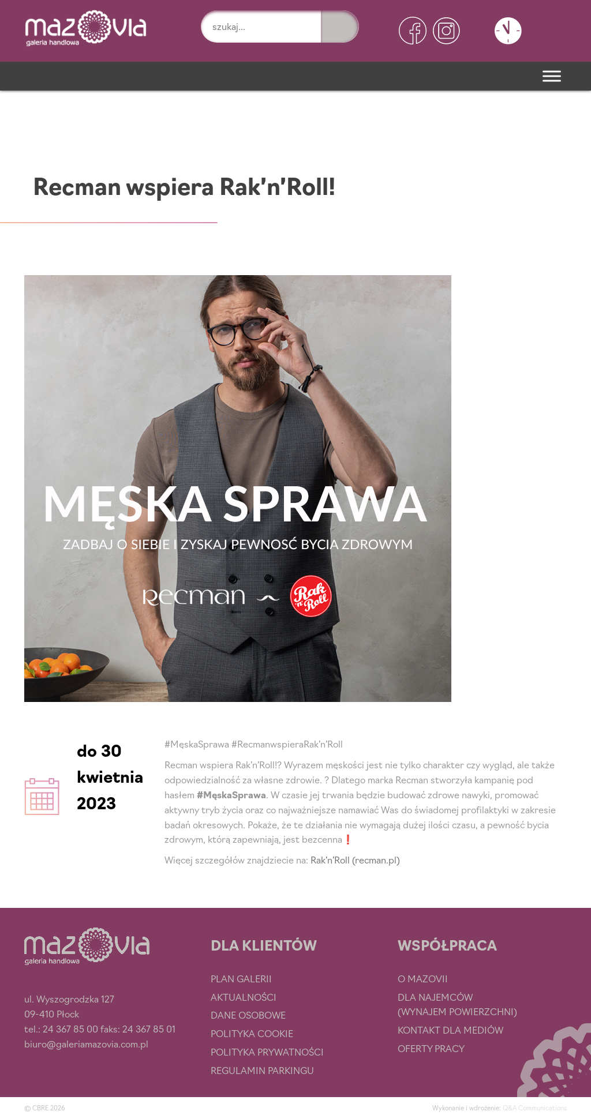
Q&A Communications (535, 1107)
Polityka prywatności (267, 1051)
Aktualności (243, 996)
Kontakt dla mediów (450, 1029)
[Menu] (552, 75)
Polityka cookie (252, 1033)
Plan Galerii (241, 978)
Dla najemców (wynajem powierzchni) (457, 1004)
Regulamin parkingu (262, 1070)
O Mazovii (423, 978)
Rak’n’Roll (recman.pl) (355, 859)
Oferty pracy (431, 1048)
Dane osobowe (248, 1014)
